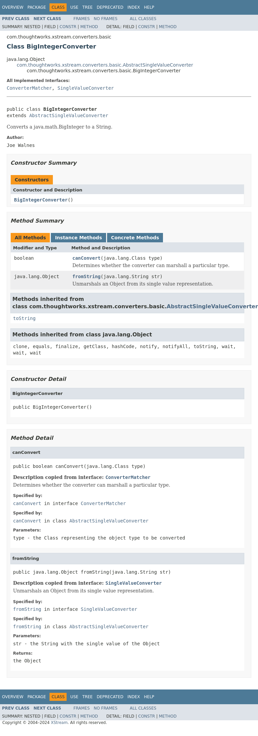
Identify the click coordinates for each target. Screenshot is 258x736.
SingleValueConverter (86, 88)
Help (149, 7)
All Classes (143, 18)
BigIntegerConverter (41, 199)
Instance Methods (78, 237)
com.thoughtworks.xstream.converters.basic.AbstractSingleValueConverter (105, 65)
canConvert (86, 258)
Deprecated (110, 7)
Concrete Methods (135, 237)
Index (133, 7)
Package (36, 7)
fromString (86, 276)
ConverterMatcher (29, 88)
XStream (59, 722)
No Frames (105, 18)
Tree (87, 7)
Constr (68, 26)
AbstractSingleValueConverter (68, 115)
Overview (12, 7)
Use (74, 7)
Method (89, 26)
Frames (82, 18)
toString (24, 318)
